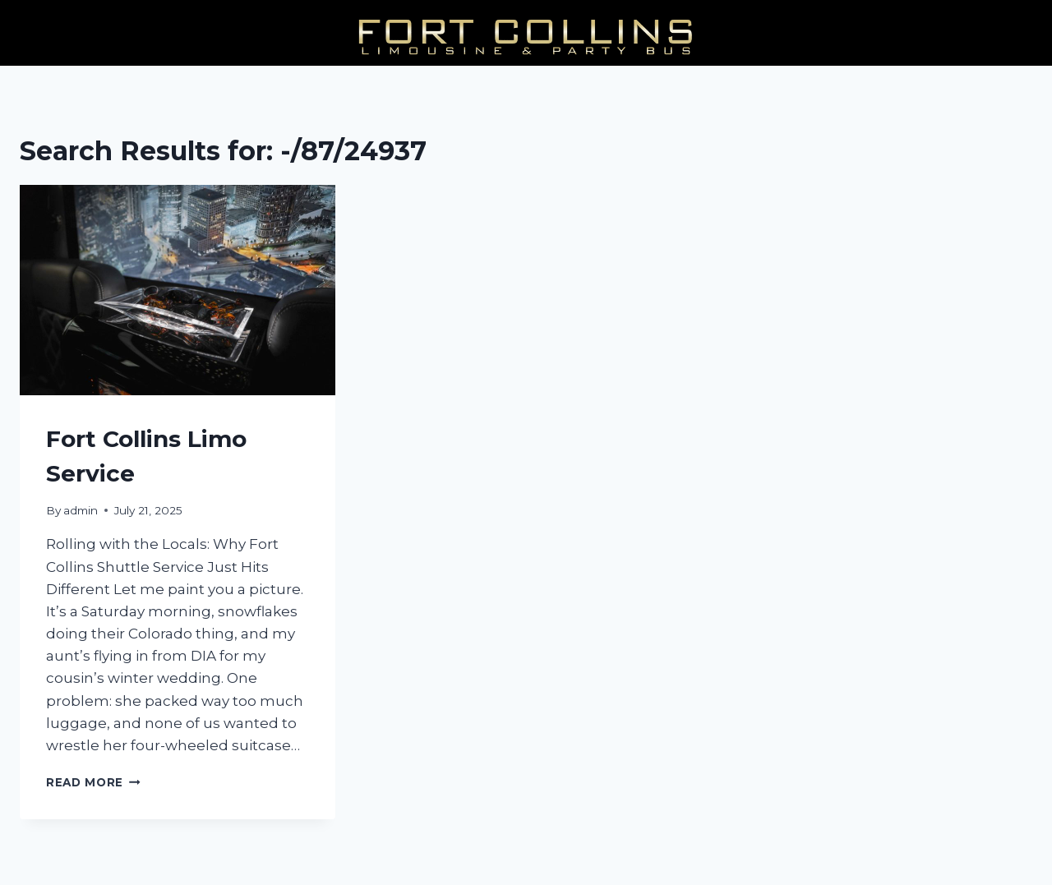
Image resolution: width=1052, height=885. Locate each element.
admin (80, 510)
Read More (93, 782)
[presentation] (177, 290)
